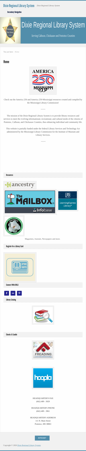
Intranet (42, 438)
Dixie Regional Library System (18, 5)
